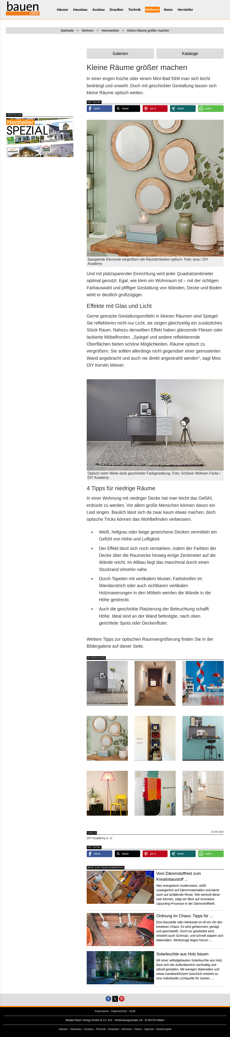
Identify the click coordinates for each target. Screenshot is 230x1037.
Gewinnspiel (164, 1029)
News (168, 9)
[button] (99, 108)
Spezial (148, 1029)
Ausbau (98, 9)
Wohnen (152, 9)
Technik (134, 9)
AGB (132, 1011)
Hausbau (80, 9)
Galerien (120, 53)
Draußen (116, 9)
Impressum (102, 1011)
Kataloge (190, 53)
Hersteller (185, 9)
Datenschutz (119, 1011)
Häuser (62, 9)
